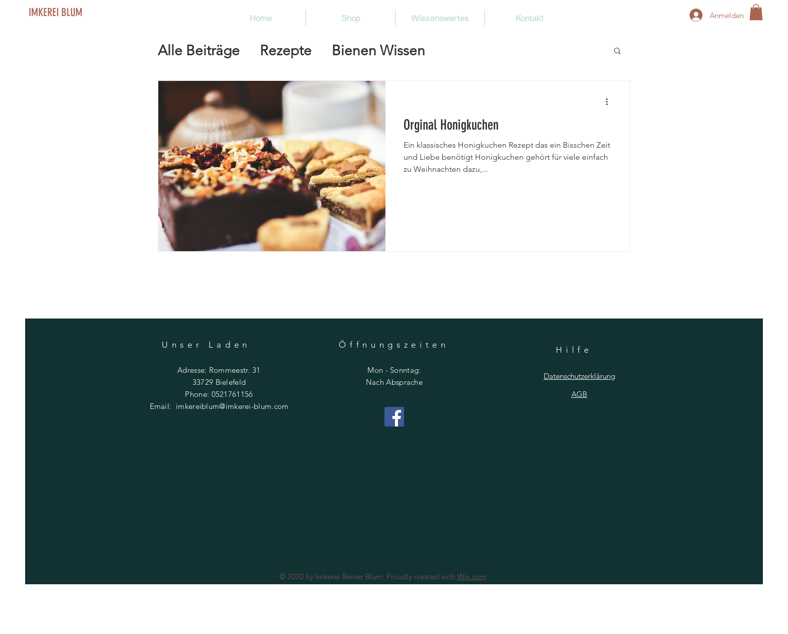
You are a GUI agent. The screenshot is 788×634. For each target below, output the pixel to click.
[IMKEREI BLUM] (73, 12)
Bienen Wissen (378, 50)
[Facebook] (394, 417)
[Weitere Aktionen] (610, 101)
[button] (756, 12)
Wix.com (471, 576)
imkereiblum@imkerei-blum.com (232, 406)
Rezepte (286, 50)
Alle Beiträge (199, 50)
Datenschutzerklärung (579, 376)
